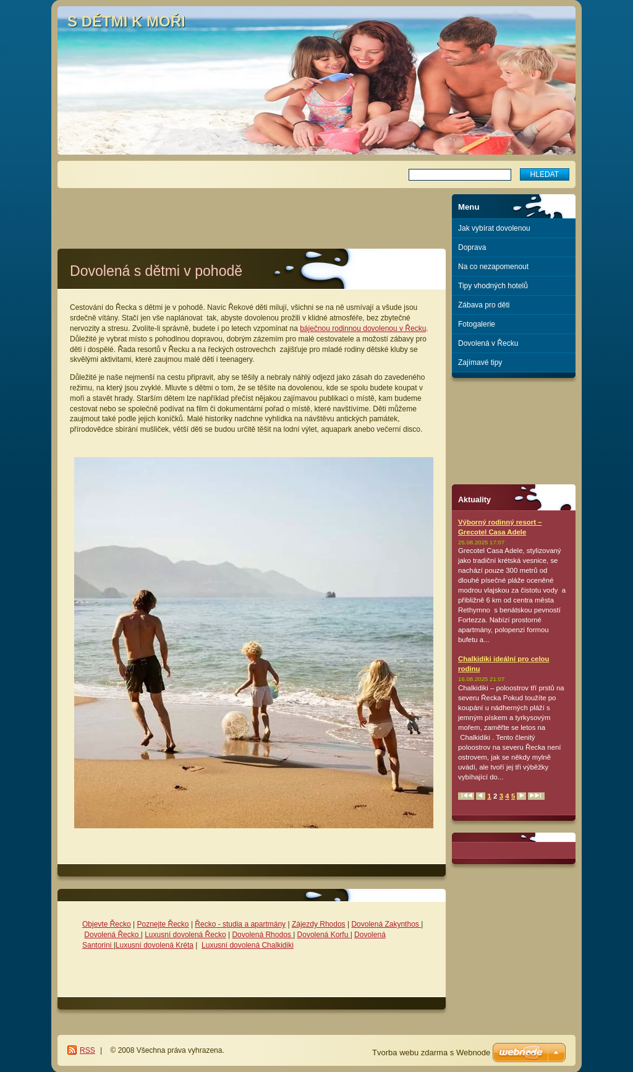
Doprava (472, 247)
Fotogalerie (476, 324)
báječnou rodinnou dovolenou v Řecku (363, 328)
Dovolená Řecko (112, 934)
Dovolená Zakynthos (386, 924)
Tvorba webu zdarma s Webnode (431, 1052)
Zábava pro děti (483, 305)
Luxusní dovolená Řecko (185, 934)
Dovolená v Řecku (488, 343)
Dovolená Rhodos (262, 934)
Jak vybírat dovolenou (494, 228)
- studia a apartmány (251, 924)
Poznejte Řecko (163, 924)
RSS (87, 1050)
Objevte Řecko (106, 924)
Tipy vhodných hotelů (493, 285)
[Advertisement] (251, 212)
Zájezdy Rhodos (319, 924)
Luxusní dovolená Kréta (154, 945)
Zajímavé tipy (480, 362)
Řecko (205, 924)
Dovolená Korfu (323, 934)
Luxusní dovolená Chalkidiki (248, 945)
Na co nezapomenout (493, 266)
